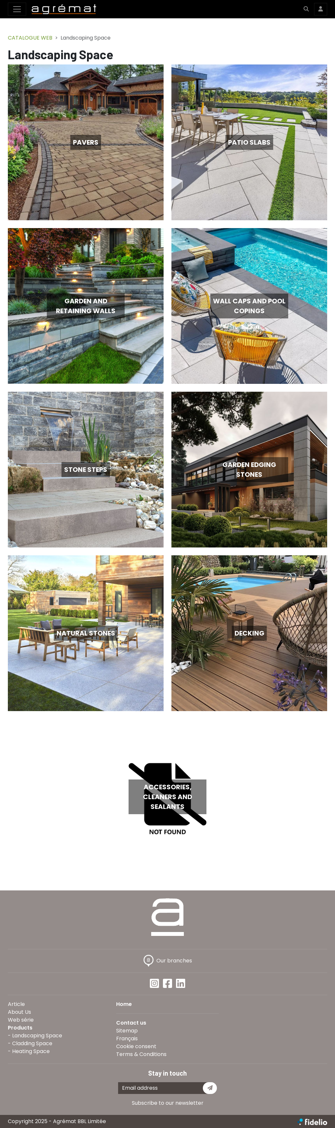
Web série (21, 1020)
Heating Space (31, 1051)
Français (127, 1038)
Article (16, 1004)
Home (124, 1004)
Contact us (131, 1023)
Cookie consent (136, 1046)
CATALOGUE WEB (30, 38)
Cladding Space (32, 1043)
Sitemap (127, 1030)
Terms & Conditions (141, 1054)
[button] (306, 9)
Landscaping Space (37, 1035)
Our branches (167, 960)
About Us (19, 1012)
